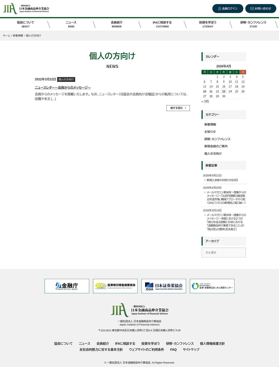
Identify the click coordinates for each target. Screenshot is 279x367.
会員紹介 (117, 24)
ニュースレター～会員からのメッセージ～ (63, 87)
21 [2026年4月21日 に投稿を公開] (211, 91)
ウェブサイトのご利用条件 (146, 349)
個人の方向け (66, 79)
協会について (25, 24)
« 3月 (205, 101)
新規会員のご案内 (216, 146)
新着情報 (210, 124)
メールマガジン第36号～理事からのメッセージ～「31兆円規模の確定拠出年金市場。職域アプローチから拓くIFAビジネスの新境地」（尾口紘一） (226, 198)
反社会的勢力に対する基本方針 (101, 349)
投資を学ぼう (208, 24)
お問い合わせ (263, 8)
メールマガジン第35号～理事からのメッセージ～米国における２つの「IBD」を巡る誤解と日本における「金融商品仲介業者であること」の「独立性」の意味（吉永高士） (226, 222)
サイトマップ (191, 349)
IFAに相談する (162, 24)
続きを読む (176, 108)
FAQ (173, 349)
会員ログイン (229, 8)
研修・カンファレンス (253, 24)
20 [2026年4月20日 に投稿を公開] (204, 91)
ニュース (71, 24)
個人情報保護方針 (212, 343)
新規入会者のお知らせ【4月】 (222, 180)
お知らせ (210, 131)
